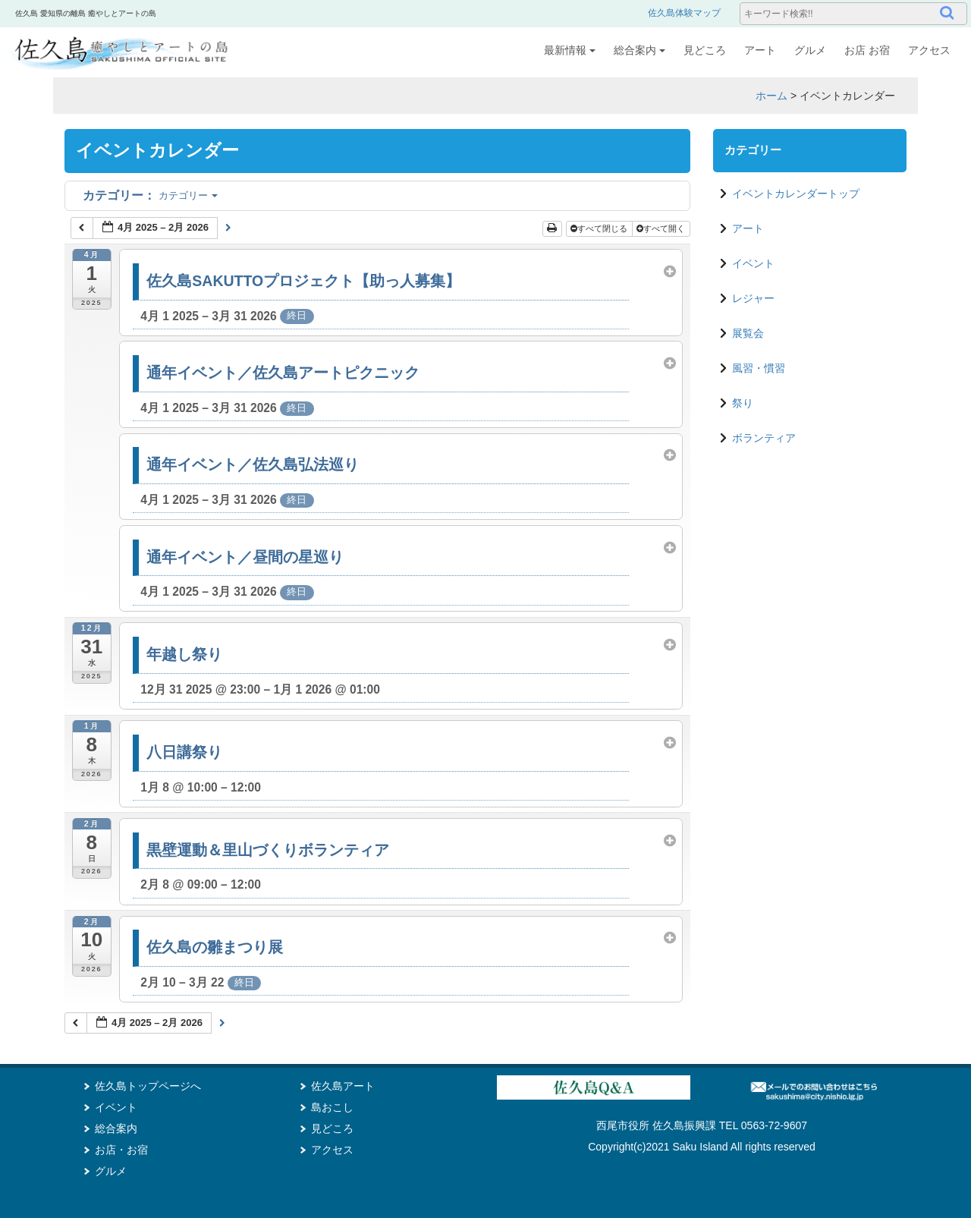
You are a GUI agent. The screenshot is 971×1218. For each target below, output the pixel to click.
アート (760, 50)
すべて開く (661, 228)
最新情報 (569, 50)
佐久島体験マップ (684, 13)
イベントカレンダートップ (795, 193)
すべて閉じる (600, 228)
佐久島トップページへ (148, 1086)
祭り (742, 403)
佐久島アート (343, 1086)
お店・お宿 (121, 1150)
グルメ (810, 50)
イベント (753, 263)
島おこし (332, 1107)
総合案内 (639, 50)
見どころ (704, 50)
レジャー (753, 298)
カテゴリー (150, 195)
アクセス (929, 50)
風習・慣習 (758, 368)
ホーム (771, 96)
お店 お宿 (867, 50)
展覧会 (748, 333)
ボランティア (764, 438)
